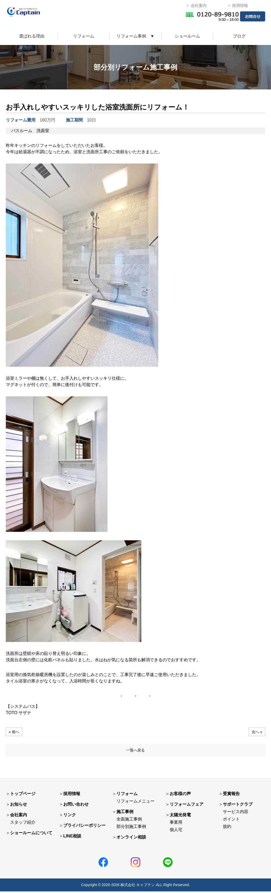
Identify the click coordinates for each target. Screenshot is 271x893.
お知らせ (18, 806)
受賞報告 (231, 795)
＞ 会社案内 (196, 5)
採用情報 (71, 795)
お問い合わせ (76, 806)
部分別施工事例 (131, 828)
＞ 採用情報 (237, 5)
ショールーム (187, 36)
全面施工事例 (129, 820)
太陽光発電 (180, 816)
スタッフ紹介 (22, 824)
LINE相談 (72, 837)
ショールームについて (31, 834)
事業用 (176, 824)
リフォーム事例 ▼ (135, 36)
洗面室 (43, 130)
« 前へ (15, 731)
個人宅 (176, 831)
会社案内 (18, 816)
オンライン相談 (131, 838)
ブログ (239, 36)
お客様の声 (180, 795)
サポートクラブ (237, 806)
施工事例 (124, 813)
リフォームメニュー (135, 802)
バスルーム (21, 130)
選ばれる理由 (31, 36)
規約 (227, 828)
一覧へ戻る (135, 751)
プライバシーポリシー (84, 827)
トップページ (22, 795)
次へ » (256, 731)
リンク (69, 816)
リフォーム (83, 36)
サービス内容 (235, 813)
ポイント (231, 820)
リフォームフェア (187, 806)
